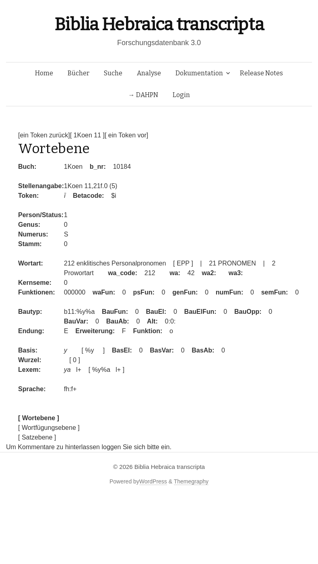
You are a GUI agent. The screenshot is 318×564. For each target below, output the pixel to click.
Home (44, 73)
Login (181, 95)
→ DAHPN (143, 95)
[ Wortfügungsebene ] (49, 427)
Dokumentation (199, 73)
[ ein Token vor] (126, 135)
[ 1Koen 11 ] (87, 135)
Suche (113, 73)
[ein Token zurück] (44, 135)
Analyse (149, 73)
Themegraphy (191, 481)
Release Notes (261, 73)
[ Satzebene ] (37, 437)
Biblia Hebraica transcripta (159, 24)
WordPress (153, 481)
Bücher (78, 73)
